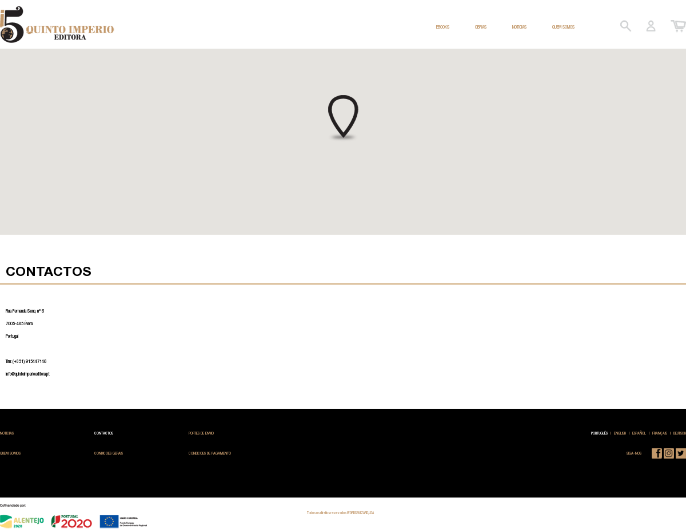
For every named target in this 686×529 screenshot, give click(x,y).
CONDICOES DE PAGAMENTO (210, 453)
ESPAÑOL (639, 433)
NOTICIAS (519, 27)
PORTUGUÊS (599, 433)
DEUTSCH (679, 433)
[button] (343, 118)
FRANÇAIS (659, 433)
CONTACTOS (103, 433)
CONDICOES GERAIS (108, 453)
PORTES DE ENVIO (201, 433)
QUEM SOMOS (563, 27)
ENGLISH (620, 433)
